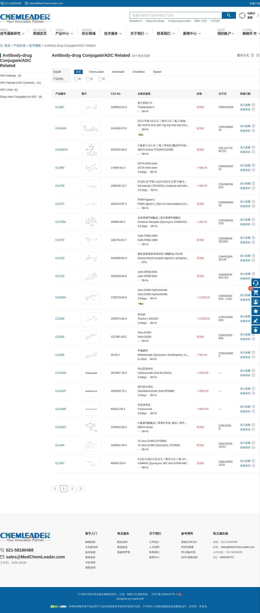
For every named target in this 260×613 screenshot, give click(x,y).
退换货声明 (123, 552)
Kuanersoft (137, 598)
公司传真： (219, 552)
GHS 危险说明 (189, 557)
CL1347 (59, 463)
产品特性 (58, 78)
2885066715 (227, 557)
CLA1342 (60, 372)
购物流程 (90, 541)
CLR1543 (60, 128)
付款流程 (90, 562)
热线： (217, 541)
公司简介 (154, 541)
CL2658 (59, 318)
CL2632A (60, 297)
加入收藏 (245, 104)
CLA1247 (60, 391)
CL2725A (60, 221)
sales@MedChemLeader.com (46, 3)
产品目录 (20, 45)
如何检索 (90, 552)
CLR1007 (60, 427)
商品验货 (122, 547)
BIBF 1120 (201, 21)
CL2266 (59, 354)
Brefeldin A (136, 21)
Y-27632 (215, 21)
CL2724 (59, 240)
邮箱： (217, 547)
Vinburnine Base (155, 21)
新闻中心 (154, 557)
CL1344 (59, 445)
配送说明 (122, 541)
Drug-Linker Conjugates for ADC (21, 96)
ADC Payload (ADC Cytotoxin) (20, 82)
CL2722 (59, 276)
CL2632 (59, 336)
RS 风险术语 (188, 552)
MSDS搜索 (187, 547)
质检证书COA (189, 541)
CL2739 (59, 185)
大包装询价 (91, 547)
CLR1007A (61, 149)
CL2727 (59, 203)
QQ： (216, 557)
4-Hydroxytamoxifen (179, 21)
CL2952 (59, 167)
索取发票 (90, 567)
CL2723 (59, 258)
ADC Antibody (10, 75)
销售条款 (90, 557)
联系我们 (154, 552)
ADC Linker (8, 89)
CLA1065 (60, 409)
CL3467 (59, 107)
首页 (7, 45)
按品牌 (57, 71)
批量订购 (255, 3)
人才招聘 (154, 547)
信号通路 (35, 45)
